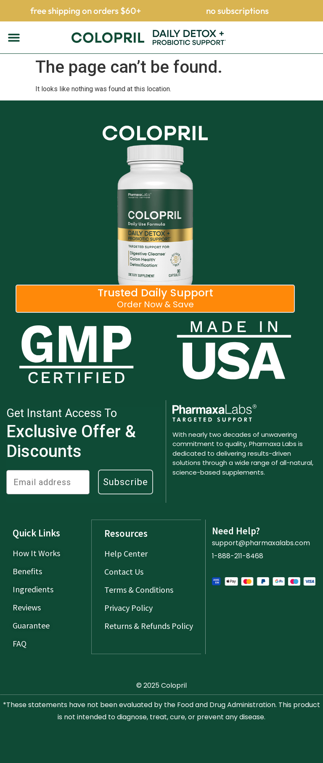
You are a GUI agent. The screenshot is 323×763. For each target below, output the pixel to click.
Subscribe (125, 482)
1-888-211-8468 (237, 556)
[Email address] (48, 482)
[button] (13, 37)
